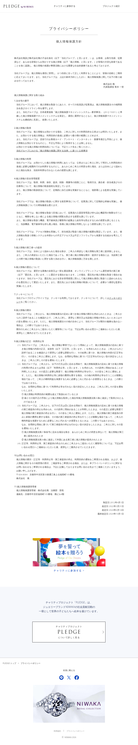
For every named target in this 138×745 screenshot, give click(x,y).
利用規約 (57, 731)
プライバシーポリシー (75, 731)
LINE (61, 677)
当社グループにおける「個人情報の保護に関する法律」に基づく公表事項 (52, 150)
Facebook (76, 677)
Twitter (69, 677)
